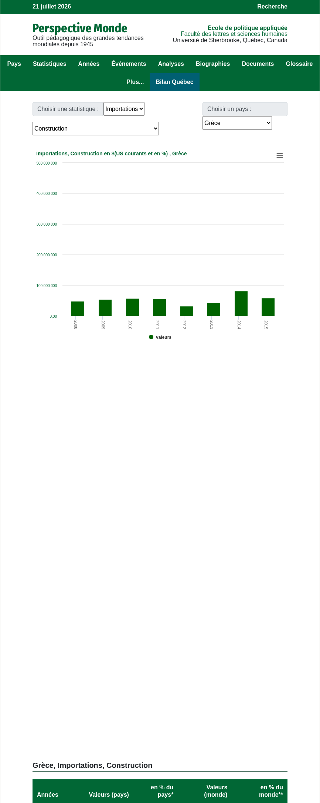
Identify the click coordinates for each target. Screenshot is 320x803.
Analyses (171, 64)
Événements (128, 64)
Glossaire (299, 64)
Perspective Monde (80, 28)
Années (89, 64)
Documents (258, 64)
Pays (14, 64)
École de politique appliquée (247, 28)
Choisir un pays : (229, 109)
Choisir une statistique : (68, 109)
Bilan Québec (174, 82)
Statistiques (50, 64)
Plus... (135, 82)
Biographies (213, 64)
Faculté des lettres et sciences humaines (234, 34)
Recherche (272, 6)
